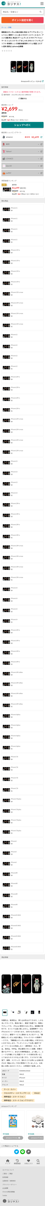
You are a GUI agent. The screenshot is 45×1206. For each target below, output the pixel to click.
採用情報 (5, 1177)
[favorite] (42, 32)
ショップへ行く (22, 125)
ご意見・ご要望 (7, 1174)
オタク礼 (11, 116)
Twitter (4, 1195)
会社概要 (5, 1188)
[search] (41, 11)
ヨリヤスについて (8, 1170)
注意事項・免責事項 (8, 1181)
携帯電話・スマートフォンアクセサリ (18, 1100)
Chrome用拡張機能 (8, 1192)
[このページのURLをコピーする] (28, 1151)
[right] (42, 984)
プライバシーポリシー (9, 1184)
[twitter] (17, 1152)
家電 (9, 27)
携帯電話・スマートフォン (14, 1097)
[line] (23, 1152)
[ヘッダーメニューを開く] (41, 3)
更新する (22, 98)
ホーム (3, 27)
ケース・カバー (10, 1089)
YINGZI (37, 1093)
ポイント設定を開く (22, 20)
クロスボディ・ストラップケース (17, 1093)
